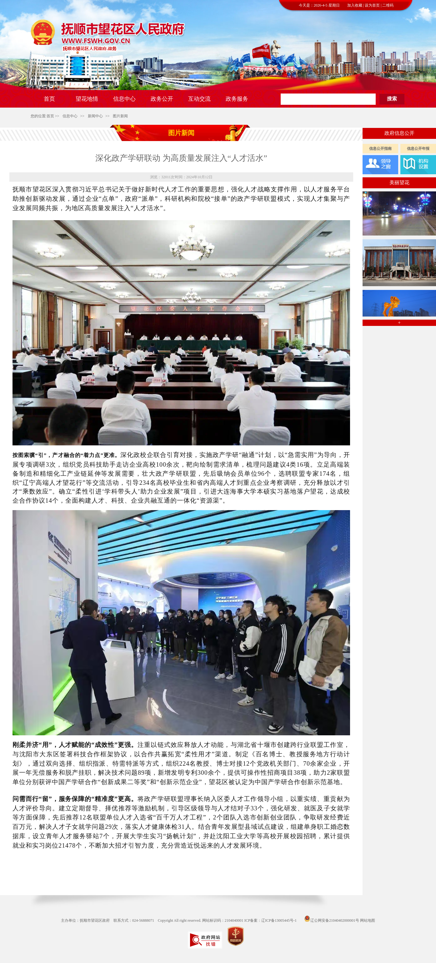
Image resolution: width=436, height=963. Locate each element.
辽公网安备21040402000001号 (331, 920)
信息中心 (70, 116)
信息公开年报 (418, 148)
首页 (50, 116)
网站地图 (367, 920)
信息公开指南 (380, 148)
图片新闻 (120, 116)
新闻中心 (95, 116)
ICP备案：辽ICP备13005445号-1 (270, 920)
